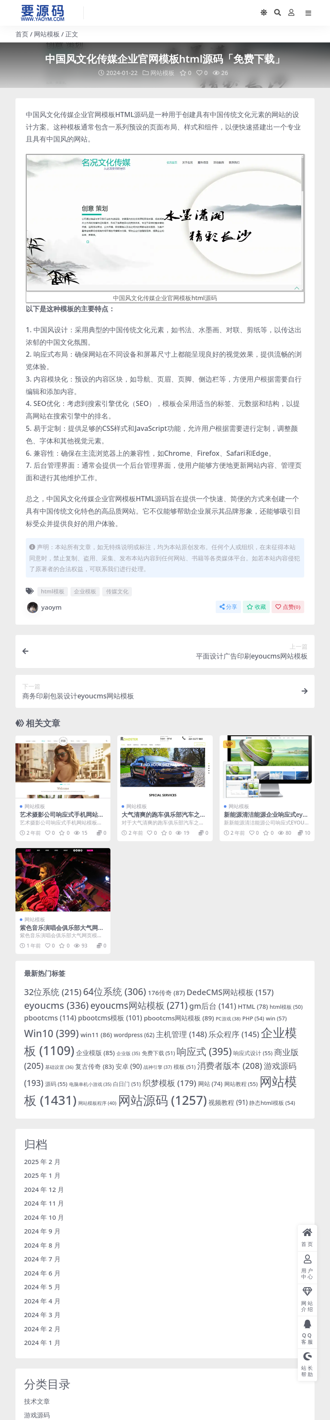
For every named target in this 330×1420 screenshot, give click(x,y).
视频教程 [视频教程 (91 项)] (228, 1102)
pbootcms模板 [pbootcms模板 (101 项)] (110, 1017)
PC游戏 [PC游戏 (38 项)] (228, 1018)
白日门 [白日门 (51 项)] (127, 1083)
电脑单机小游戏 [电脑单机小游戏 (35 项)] (90, 1084)
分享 (228, 606)
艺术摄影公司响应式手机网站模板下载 (62, 818)
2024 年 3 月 (42, 1314)
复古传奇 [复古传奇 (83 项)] (94, 1066)
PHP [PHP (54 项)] (253, 1018)
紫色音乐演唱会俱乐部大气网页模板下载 (62, 931)
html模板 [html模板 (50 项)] (286, 1006)
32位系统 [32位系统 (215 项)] (53, 991)
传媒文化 (117, 591)
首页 (21, 34)
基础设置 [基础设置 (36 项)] (59, 1066)
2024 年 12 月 (44, 1189)
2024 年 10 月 (44, 1216)
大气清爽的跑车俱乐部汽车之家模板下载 (164, 818)
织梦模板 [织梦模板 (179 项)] (169, 1082)
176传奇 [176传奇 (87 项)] (166, 992)
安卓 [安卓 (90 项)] (129, 1066)
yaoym (44, 607)
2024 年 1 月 (42, 1342)
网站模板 (47, 34)
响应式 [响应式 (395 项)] (204, 1051)
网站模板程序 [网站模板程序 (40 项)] (97, 1102)
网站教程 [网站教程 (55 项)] (241, 1083)
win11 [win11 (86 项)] (96, 1034)
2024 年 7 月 (42, 1259)
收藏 (256, 606)
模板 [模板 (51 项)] (185, 1066)
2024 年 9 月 (42, 1231)
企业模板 (85, 591)
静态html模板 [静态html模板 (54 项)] (272, 1102)
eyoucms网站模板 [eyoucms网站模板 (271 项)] (138, 1005)
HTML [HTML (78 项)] (253, 1006)
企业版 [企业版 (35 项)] (128, 1053)
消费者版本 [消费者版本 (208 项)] (229, 1065)
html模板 (52, 591)
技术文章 (37, 1400)
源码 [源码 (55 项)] (56, 1083)
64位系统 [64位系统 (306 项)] (114, 991)
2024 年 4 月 (42, 1300)
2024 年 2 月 (42, 1328)
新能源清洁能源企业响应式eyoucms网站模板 (267, 818)
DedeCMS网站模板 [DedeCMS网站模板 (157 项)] (230, 992)
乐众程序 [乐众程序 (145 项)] (233, 1034)
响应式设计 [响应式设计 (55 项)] (252, 1052)
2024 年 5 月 (42, 1286)
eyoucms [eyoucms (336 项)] (56, 1005)
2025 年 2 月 (42, 1161)
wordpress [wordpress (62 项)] (134, 1034)
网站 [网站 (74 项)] (210, 1083)
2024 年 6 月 (42, 1272)
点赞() (287, 606)
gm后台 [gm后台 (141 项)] (212, 1005)
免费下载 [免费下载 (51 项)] (158, 1052)
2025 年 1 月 (42, 1175)
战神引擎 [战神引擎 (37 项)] (158, 1066)
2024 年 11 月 (44, 1203)
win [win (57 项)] (276, 1018)
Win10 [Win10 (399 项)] (51, 1033)
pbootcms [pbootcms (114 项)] (50, 1017)
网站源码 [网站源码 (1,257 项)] (162, 1099)
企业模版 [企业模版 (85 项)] (95, 1052)
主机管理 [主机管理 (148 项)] (181, 1034)
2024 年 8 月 (42, 1244)
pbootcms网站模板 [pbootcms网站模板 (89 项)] (179, 1017)
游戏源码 (37, 1415)
